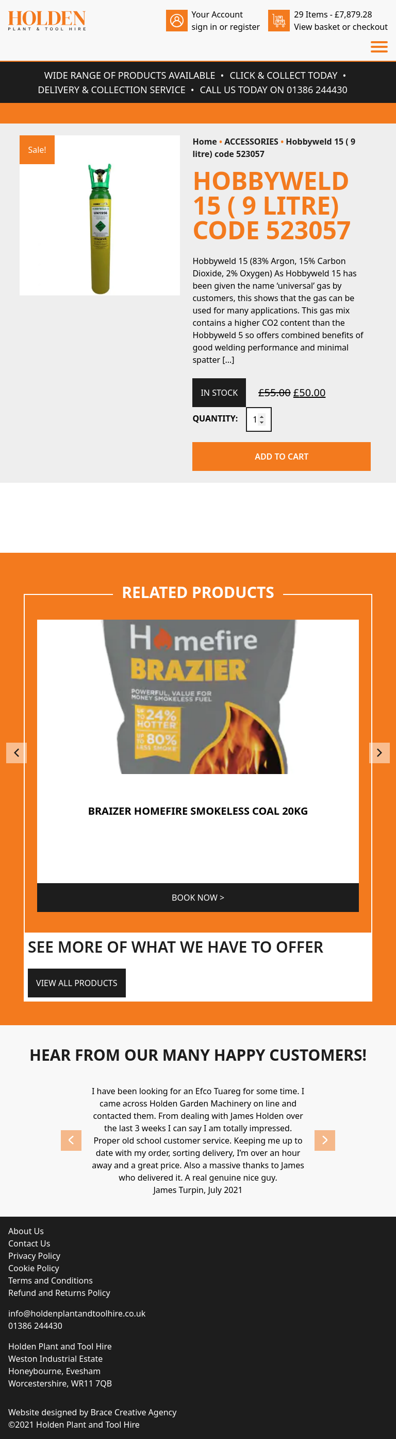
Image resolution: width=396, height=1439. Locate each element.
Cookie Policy (33, 1268)
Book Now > (198, 897)
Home (204, 141)
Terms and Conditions (50, 1280)
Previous (16, 753)
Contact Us (29, 1243)
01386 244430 (35, 1325)
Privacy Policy (34, 1255)
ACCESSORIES (251, 141)
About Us (26, 1231)
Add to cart (281, 456)
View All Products (76, 983)
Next (379, 753)
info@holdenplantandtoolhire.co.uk (76, 1313)
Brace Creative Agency (133, 1412)
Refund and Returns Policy (59, 1292)
